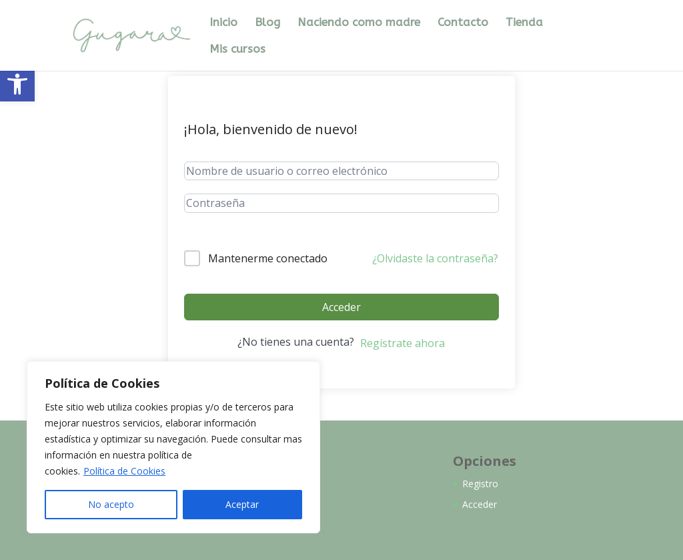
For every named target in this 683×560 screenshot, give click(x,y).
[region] (173, 447)
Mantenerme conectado (267, 258)
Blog (267, 23)
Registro (480, 483)
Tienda (524, 23)
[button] (17, 84)
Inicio (223, 23)
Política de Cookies (124, 471)
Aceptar (242, 504)
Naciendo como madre (358, 23)
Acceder (341, 307)
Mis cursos (237, 49)
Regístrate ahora (402, 343)
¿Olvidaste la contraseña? (435, 258)
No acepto (111, 504)
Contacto (463, 23)
